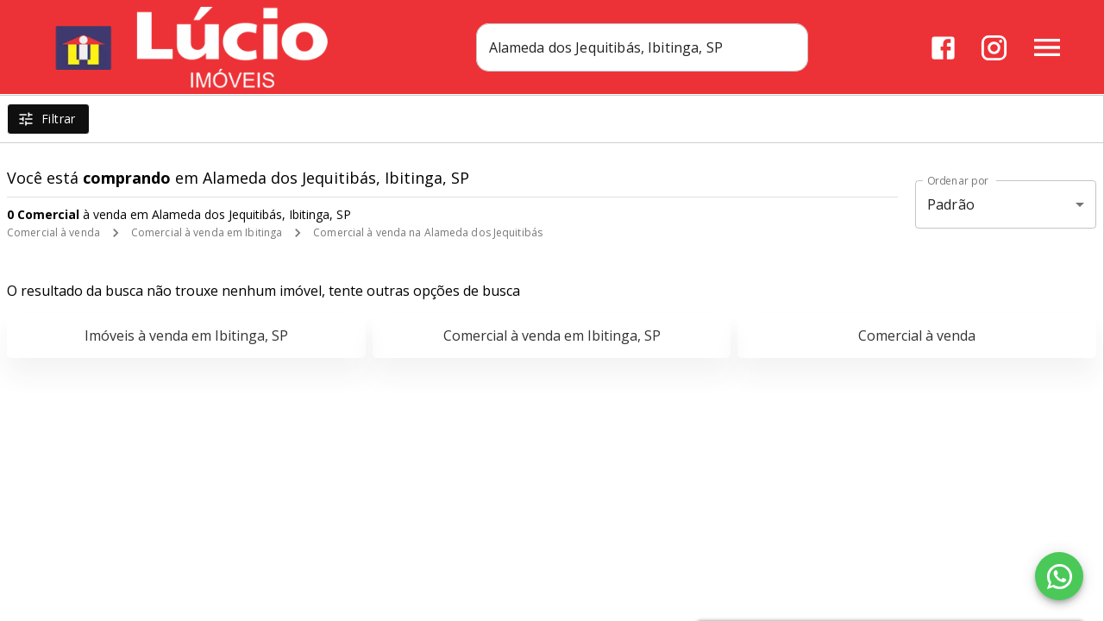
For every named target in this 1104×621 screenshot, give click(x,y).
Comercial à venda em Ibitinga (206, 232)
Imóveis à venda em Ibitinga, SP (186, 335)
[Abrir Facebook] (943, 48)
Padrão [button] (951, 204)
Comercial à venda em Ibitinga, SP (552, 335)
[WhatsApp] (1059, 576)
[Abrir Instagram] (994, 48)
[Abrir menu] (1047, 47)
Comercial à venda (53, 232)
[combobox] (648, 47)
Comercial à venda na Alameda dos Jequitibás (428, 232)
